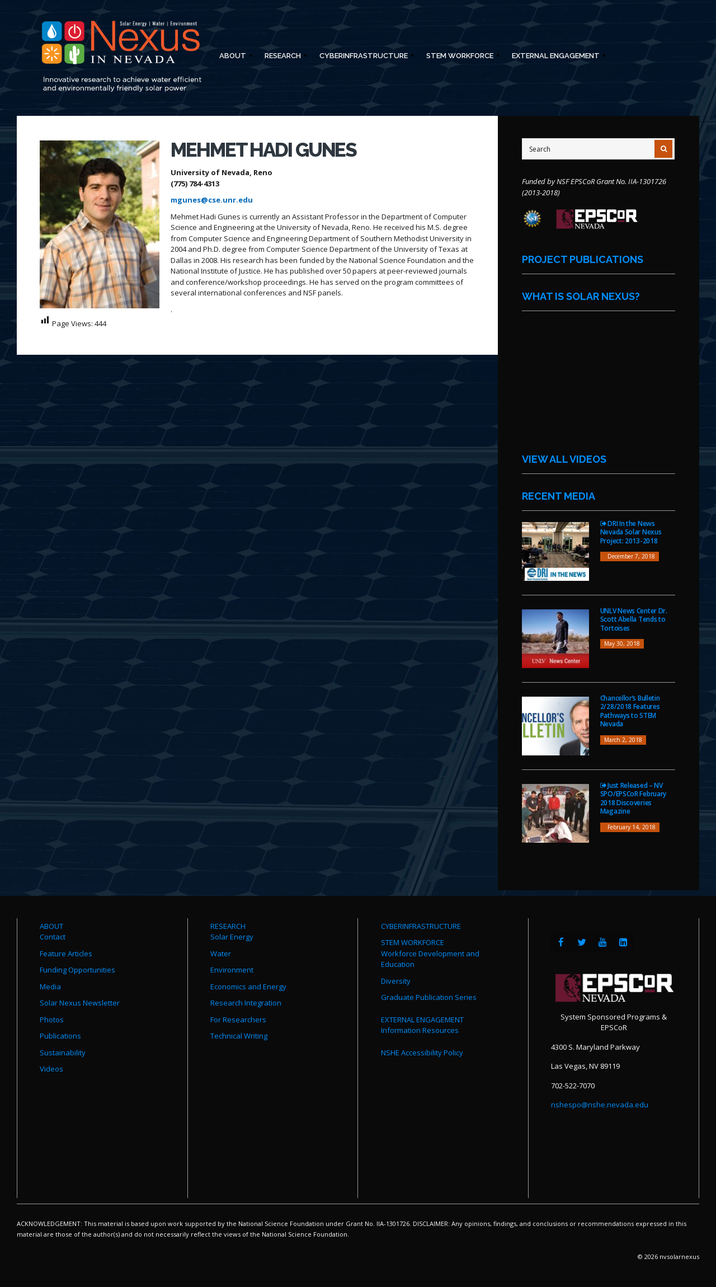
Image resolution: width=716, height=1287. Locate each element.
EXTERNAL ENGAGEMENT (422, 1019)
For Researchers (238, 1019)
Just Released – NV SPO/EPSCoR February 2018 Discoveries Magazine (633, 798)
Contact (52, 937)
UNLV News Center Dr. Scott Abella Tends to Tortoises (633, 619)
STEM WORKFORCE (412, 942)
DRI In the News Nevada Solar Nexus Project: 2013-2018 (631, 532)
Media (50, 986)
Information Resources (420, 1030)
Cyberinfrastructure (363, 57)
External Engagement (555, 57)
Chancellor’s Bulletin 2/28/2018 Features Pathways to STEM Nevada (630, 711)
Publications (60, 1036)
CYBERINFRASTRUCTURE (421, 926)
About (232, 57)
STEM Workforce (459, 57)
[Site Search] (598, 148)
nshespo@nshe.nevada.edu (599, 1105)
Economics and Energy (248, 986)
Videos (51, 1069)
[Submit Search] (663, 149)
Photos (52, 1019)
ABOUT (51, 926)
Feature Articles (66, 953)
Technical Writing (238, 1036)
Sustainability (63, 1053)
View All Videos (564, 459)
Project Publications (582, 259)
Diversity (396, 981)
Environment (231, 970)
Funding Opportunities (77, 970)
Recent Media (558, 496)
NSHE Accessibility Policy (422, 1053)
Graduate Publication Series (429, 997)
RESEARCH (228, 926)
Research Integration (245, 1003)
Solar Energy (231, 937)
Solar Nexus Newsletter (80, 1003)
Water (220, 953)
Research (282, 57)
